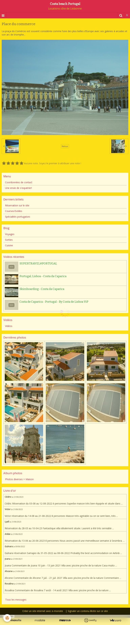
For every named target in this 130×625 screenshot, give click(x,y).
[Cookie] (7, 618)
